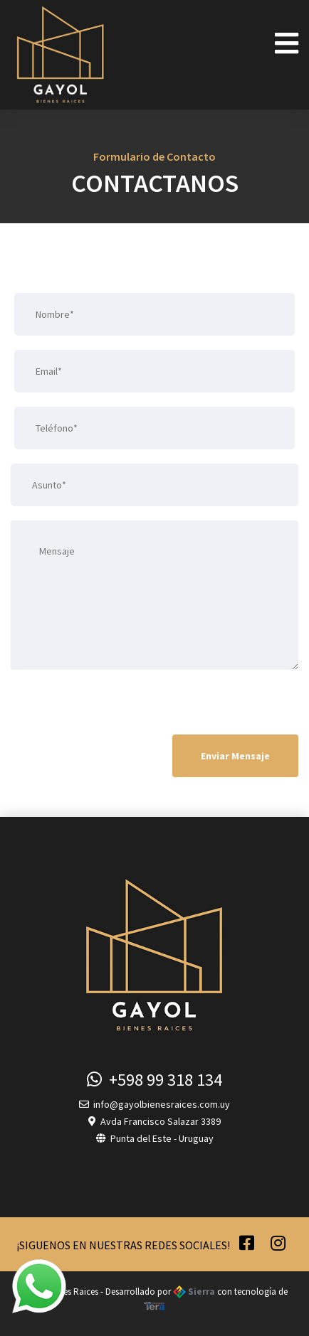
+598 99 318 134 (154, 1080)
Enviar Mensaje (235, 755)
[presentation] (119, 704)
